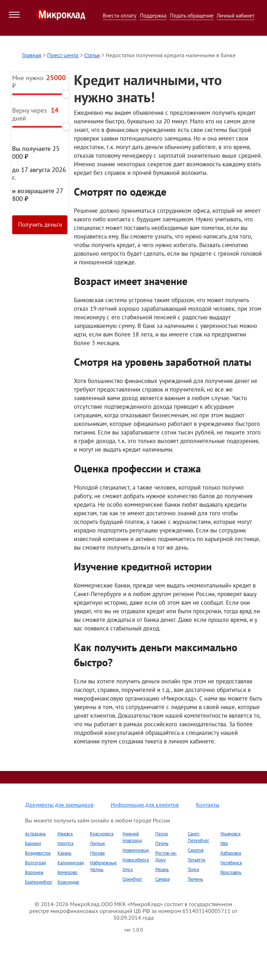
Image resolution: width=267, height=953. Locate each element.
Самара (162, 879)
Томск (193, 869)
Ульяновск (230, 834)
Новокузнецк (135, 850)
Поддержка (153, 15)
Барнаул (33, 843)
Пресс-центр (63, 55)
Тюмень (195, 879)
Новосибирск (135, 860)
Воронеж (34, 872)
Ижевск (65, 834)
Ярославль (230, 872)
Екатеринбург (38, 882)
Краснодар (68, 882)
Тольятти (196, 860)
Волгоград (35, 863)
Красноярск (102, 834)
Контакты (208, 804)
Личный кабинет (236, 15)
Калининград (70, 863)
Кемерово (67, 872)
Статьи (92, 55)
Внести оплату (119, 15)
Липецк (97, 843)
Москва (97, 853)
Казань (64, 853)
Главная (31, 55)
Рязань (162, 869)
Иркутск (65, 843)
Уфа (224, 843)
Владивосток (38, 853)
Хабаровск (230, 853)
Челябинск (231, 863)
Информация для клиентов (145, 804)
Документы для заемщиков (59, 804)
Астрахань (35, 834)
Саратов (195, 850)
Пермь (161, 843)
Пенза (161, 834)
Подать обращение (192, 15)
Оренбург (132, 879)
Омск (127, 869)
